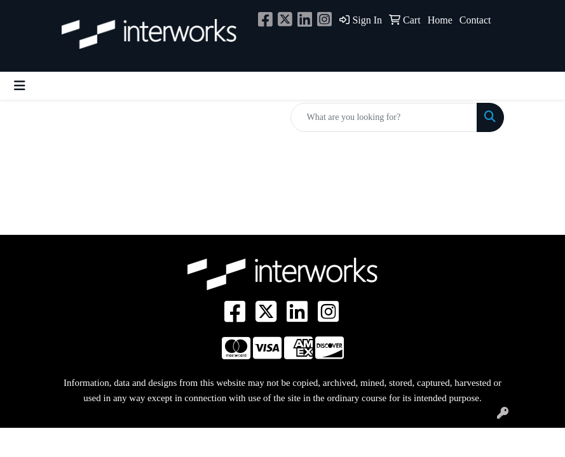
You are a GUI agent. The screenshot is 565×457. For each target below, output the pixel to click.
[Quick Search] (383, 117)
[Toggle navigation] (19, 86)
